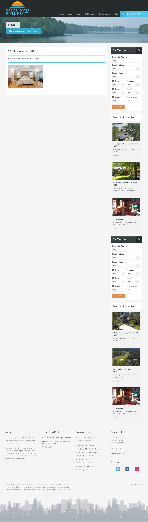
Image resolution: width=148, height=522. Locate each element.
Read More (116, 151)
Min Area (117, 97)
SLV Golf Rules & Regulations (87, 456)
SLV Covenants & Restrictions (87, 452)
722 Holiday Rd (117, 219)
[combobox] (126, 69)
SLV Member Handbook (85, 466)
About (78, 14)
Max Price (130, 89)
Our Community (105, 14)
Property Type (117, 73)
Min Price (115, 89)
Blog (116, 14)
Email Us (126, 453)
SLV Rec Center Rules (84, 463)
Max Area (132, 97)
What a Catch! (47, 447)
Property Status (118, 65)
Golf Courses (89, 14)
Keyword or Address (119, 57)
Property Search (65, 14)
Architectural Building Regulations (88, 449)
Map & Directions (116, 453)
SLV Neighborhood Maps (85, 445)
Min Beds (115, 81)
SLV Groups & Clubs (84, 470)
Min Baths (130, 81)
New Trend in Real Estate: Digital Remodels (56, 438)
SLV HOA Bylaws (82, 459)
